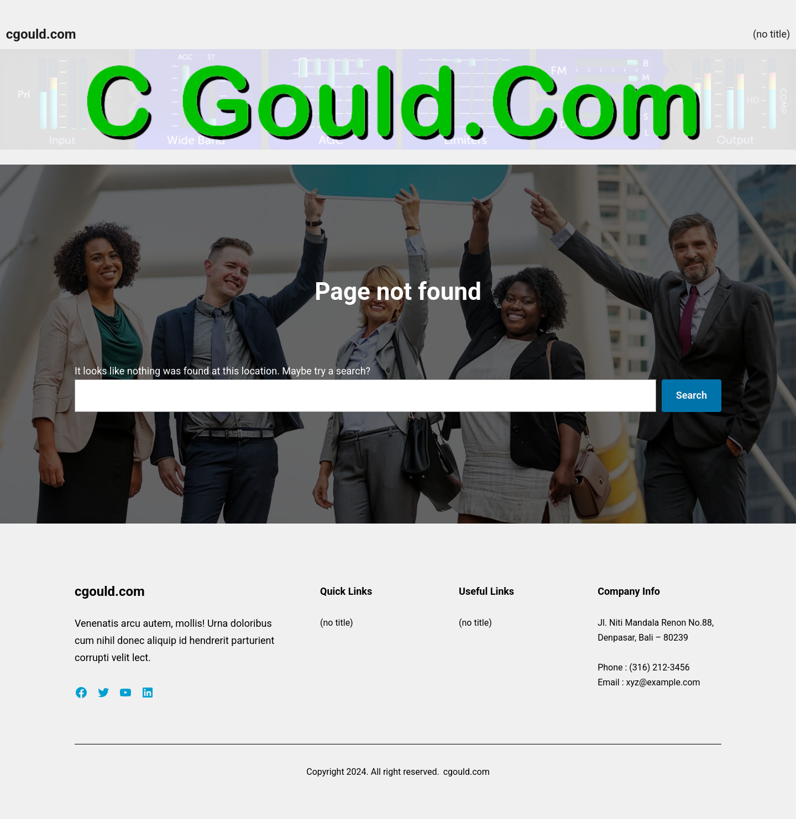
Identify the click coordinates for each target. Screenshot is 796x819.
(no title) (771, 34)
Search (691, 395)
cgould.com (41, 34)
